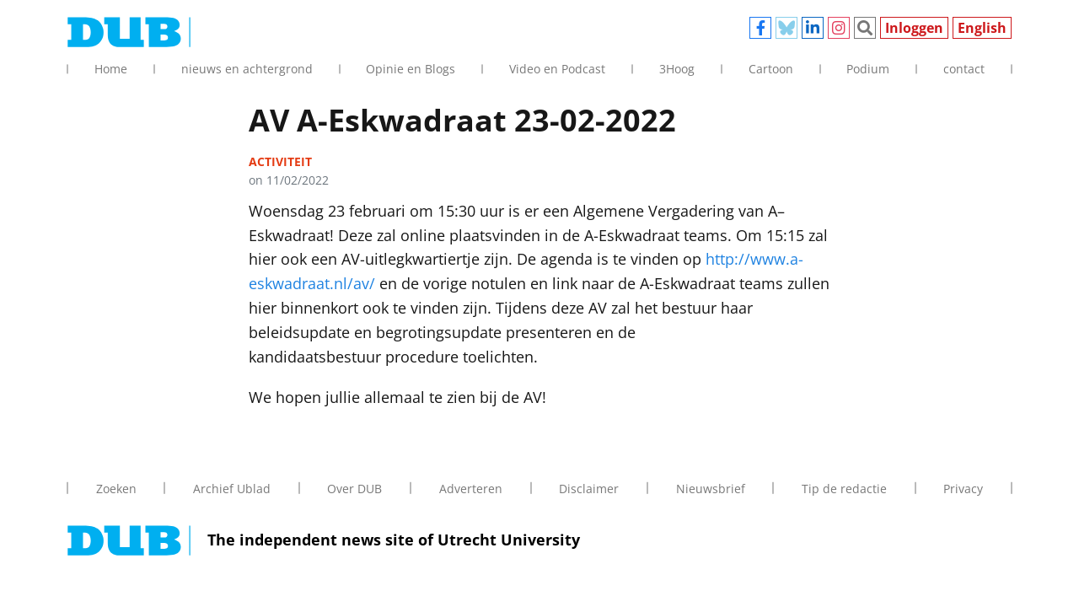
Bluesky (786, 28)
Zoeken (865, 28)
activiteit (280, 161)
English (982, 28)
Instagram (839, 28)
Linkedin (813, 28)
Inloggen (914, 28)
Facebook (760, 28)
